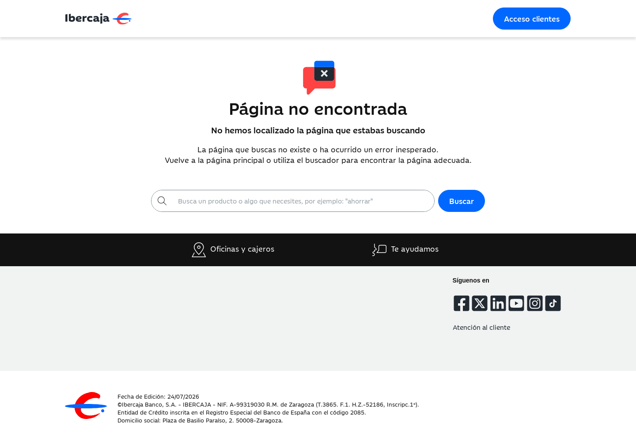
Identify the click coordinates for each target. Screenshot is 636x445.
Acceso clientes (532, 18)
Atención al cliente (481, 327)
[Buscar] (303, 200)
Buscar (461, 201)
